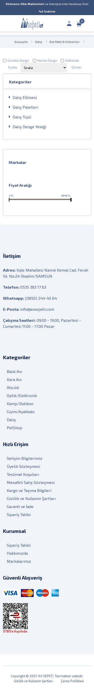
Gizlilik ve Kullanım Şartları (31, 498)
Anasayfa (21, 41)
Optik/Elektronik (22, 395)
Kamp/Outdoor (20, 403)
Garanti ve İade (20, 506)
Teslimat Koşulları (23, 474)
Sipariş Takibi (19, 514)
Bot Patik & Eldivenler (65, 41)
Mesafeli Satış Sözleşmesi (31, 482)
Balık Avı (14, 371)
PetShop (14, 427)
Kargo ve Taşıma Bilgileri (29, 490)
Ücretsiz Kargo (18, 60)
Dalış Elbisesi (25, 97)
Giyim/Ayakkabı (21, 411)
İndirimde (72, 60)
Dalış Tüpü (22, 116)
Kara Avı (14, 379)
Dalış (38, 41)
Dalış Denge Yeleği (29, 126)
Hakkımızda (17, 553)
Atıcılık (13, 387)
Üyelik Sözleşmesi (23, 466)
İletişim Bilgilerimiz (24, 458)
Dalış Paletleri (25, 107)
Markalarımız (19, 561)
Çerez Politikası (72, 681)
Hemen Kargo (47, 60)
